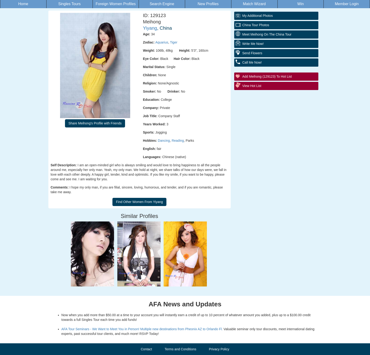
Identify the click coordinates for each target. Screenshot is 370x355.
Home (23, 4)
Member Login (347, 4)
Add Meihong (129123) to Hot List (267, 76)
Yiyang (150, 28)
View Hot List (251, 86)
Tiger (173, 42)
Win (300, 4)
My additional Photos (257, 16)
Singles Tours (69, 4)
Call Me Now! (252, 62)
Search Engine (162, 4)
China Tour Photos (255, 25)
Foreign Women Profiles (116, 4)
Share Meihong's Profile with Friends (95, 123)
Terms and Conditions (180, 349)
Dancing (164, 140)
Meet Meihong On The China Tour (266, 34)
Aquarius (161, 42)
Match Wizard (254, 4)
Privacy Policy (219, 349)
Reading (178, 140)
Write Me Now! (253, 44)
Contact (146, 349)
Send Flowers (252, 53)
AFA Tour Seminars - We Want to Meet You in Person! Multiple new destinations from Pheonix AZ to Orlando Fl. (142, 329)
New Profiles (208, 4)
